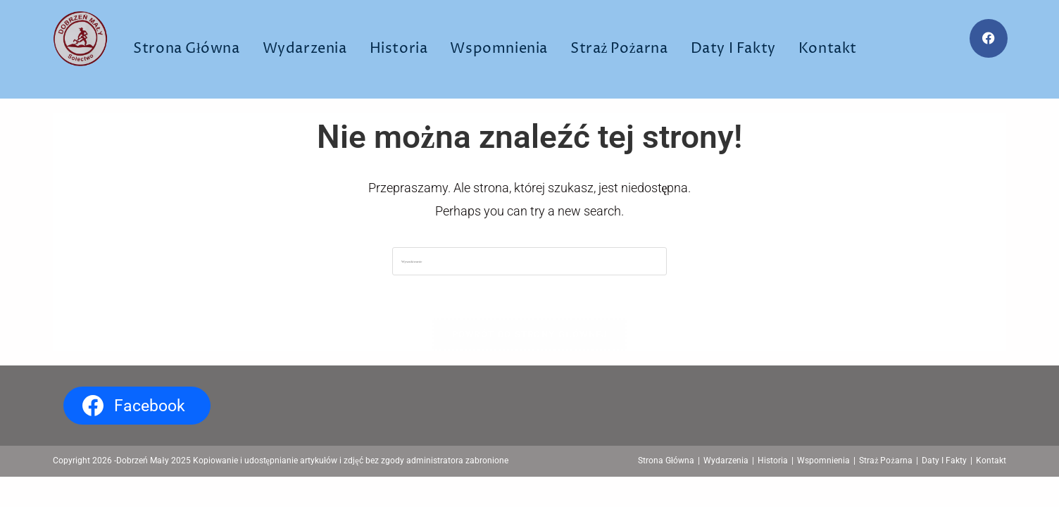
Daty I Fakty (944, 460)
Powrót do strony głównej (530, 334)
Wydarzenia (725, 460)
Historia (773, 460)
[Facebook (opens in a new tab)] (989, 38)
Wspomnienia (823, 460)
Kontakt (991, 460)
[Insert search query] (529, 261)
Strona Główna (666, 460)
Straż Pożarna (886, 460)
